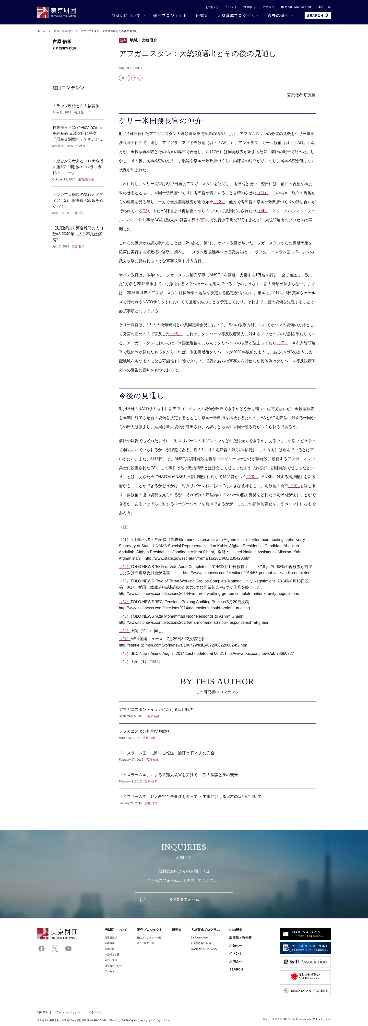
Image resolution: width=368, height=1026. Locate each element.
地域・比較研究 (64, 31)
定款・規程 (111, 960)
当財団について (126, 15)
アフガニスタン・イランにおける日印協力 (217, 712)
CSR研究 (235, 930)
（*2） (219, 202)
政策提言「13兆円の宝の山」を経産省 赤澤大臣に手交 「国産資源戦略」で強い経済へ (78, 136)
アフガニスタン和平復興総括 (217, 734)
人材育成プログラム (236, 15)
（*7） (282, 343)
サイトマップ (94, 1012)
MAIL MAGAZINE (296, 7)
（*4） (262, 211)
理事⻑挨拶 (111, 937)
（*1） (262, 193)
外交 (137, 78)
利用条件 (42, 1012)
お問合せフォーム (184, 899)
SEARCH (236, 969)
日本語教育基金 (201, 943)
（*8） (252, 477)
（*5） (125, 616)
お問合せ (249, 7)
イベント (231, 7)
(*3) (145, 211)
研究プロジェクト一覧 (149, 937)
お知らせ (212, 7)
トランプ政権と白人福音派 (78, 109)
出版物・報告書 (240, 937)
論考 (123, 40)
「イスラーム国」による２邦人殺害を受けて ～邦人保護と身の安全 (217, 778)
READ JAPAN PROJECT (205, 949)
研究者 (202, 15)
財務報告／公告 (113, 965)
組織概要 (110, 943)
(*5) (202, 220)
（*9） (294, 486)
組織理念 (110, 949)
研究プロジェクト (170, 15)
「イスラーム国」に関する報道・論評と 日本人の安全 (217, 756)
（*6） (176, 334)
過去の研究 (278, 15)
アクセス (268, 7)
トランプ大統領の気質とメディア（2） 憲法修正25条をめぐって (78, 203)
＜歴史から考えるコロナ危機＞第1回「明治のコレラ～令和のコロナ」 (78, 170)
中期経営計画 (112, 954)
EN (328, 7)
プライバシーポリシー (67, 1012)
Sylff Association (200, 937)
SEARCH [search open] (317, 15)
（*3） (125, 581)
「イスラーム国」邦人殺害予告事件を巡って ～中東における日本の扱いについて (217, 797)
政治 (125, 78)
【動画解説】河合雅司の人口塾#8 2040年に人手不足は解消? (78, 234)
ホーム (41, 31)
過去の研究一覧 (145, 943)
